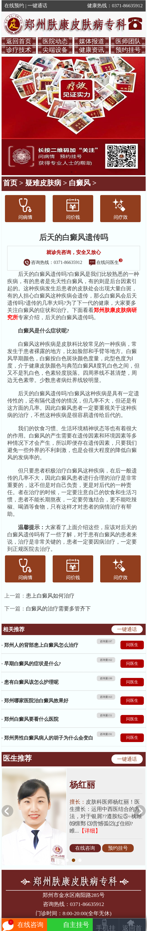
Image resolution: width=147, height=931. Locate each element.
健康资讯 (91, 49)
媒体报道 (91, 41)
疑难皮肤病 (43, 183)
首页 (10, 183)
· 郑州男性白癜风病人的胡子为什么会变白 (47, 738)
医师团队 (128, 41)
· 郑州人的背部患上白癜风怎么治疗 (40, 645)
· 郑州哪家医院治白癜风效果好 (35, 700)
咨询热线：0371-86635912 (53, 262)
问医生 (132, 644)
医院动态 (55, 41)
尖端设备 (55, 49)
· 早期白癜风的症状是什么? (31, 663)
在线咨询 (85, 848)
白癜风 (79, 183)
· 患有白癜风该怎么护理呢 (30, 682)
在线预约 (14, 5)
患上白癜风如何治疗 (50, 596)
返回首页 (18, 41)
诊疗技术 (18, 49)
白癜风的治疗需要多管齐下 (58, 609)
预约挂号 (128, 49)
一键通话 (37, 5)
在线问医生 (106, 262)
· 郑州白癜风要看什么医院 (30, 719)
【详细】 (90, 831)
